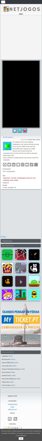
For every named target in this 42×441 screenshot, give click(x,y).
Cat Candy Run (7, 366)
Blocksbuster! (6, 359)
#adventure (6, 178)
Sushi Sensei (6, 372)
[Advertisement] (21, 37)
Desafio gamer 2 (8, 137)
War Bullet (12, 409)
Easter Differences (8, 362)
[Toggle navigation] (3, 2)
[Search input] (19, 241)
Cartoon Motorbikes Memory (11, 369)
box (34, 178)
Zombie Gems (6, 375)
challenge (6, 180)
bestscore (29, 178)
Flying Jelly (5, 382)
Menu (21, 14)
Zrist (13, 407)
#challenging (21, 178)
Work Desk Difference (9, 379)
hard (11, 180)
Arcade (4, 185)
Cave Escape (6, 385)
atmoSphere (12, 404)
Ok (21, 438)
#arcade (13, 178)
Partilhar (3, 237)
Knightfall (5, 356)
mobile (16, 180)
